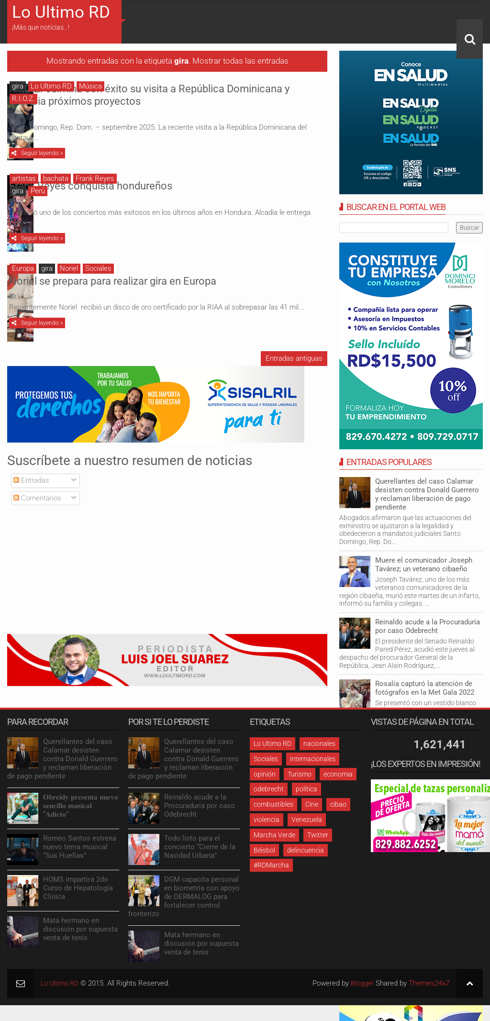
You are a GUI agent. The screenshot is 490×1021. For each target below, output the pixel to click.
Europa (23, 268)
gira (17, 86)
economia (338, 774)
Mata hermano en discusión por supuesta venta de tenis (80, 929)
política (306, 789)
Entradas (31, 480)
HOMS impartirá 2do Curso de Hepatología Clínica (78, 888)
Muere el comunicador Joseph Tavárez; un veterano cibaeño (423, 564)
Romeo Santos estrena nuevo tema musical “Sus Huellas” (79, 847)
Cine (311, 804)
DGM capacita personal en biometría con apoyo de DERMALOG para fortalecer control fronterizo (184, 896)
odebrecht (269, 789)
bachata (55, 178)
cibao (338, 804)
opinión (265, 774)
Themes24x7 (429, 983)
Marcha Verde (274, 835)
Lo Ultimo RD (61, 12)
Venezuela (306, 819)
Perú (38, 191)
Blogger (362, 983)
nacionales (319, 743)
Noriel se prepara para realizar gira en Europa (213, 276)
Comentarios (37, 498)
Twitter (317, 835)
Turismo (300, 774)
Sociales (98, 268)
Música (90, 86)
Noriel (69, 268)
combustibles (273, 804)
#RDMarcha (271, 865)
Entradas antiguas (294, 358)
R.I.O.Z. (23, 98)
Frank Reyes (95, 178)
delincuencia (305, 850)
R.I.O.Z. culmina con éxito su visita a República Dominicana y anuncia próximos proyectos (217, 95)
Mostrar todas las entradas (240, 61)
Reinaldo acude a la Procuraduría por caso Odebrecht (427, 626)
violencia (266, 819)
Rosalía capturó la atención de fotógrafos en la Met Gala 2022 (424, 688)
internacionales (312, 759)
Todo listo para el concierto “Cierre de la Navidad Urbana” (199, 847)
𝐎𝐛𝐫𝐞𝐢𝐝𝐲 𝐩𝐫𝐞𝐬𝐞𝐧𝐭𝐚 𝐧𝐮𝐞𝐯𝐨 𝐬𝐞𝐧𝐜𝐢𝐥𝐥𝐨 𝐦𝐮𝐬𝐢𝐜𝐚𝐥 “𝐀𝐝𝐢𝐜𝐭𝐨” (80, 806)
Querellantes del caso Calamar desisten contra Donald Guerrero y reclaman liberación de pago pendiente (427, 494)
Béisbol (264, 850)
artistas (24, 178)
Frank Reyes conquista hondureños (191, 186)
